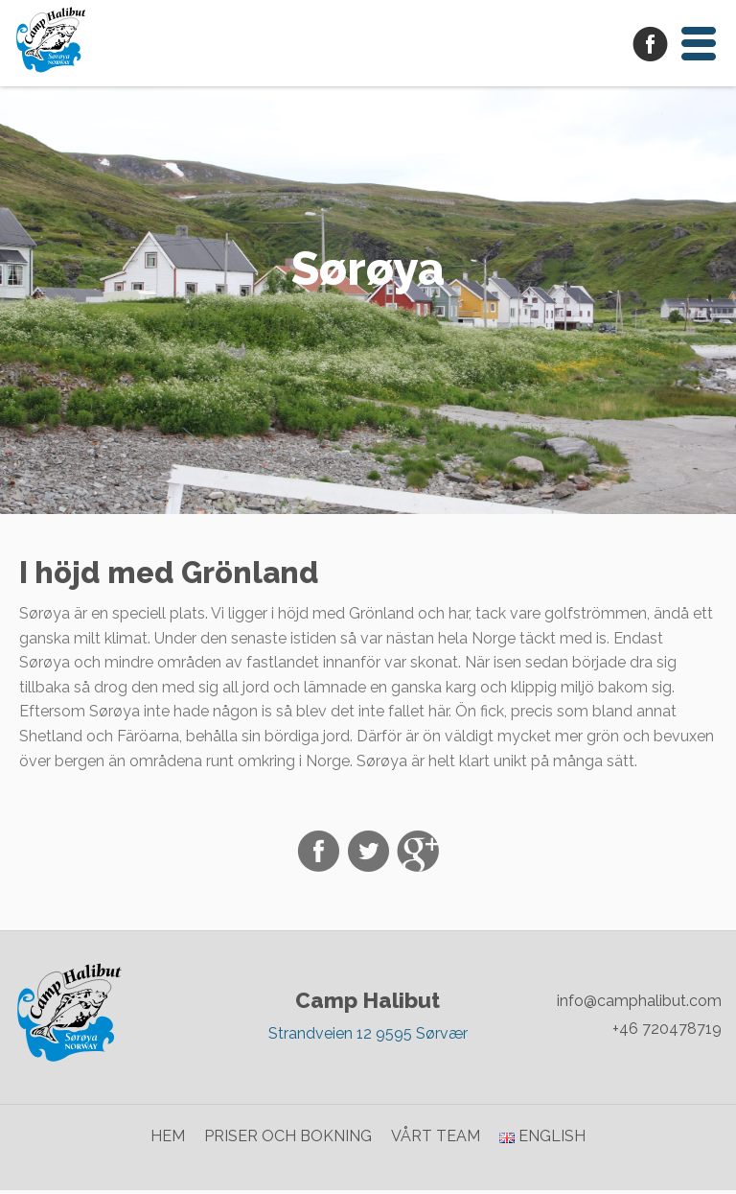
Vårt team (435, 1141)
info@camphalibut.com (639, 1005)
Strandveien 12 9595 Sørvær (368, 1037)
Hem (167, 1141)
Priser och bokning (288, 1141)
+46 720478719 (667, 1033)
